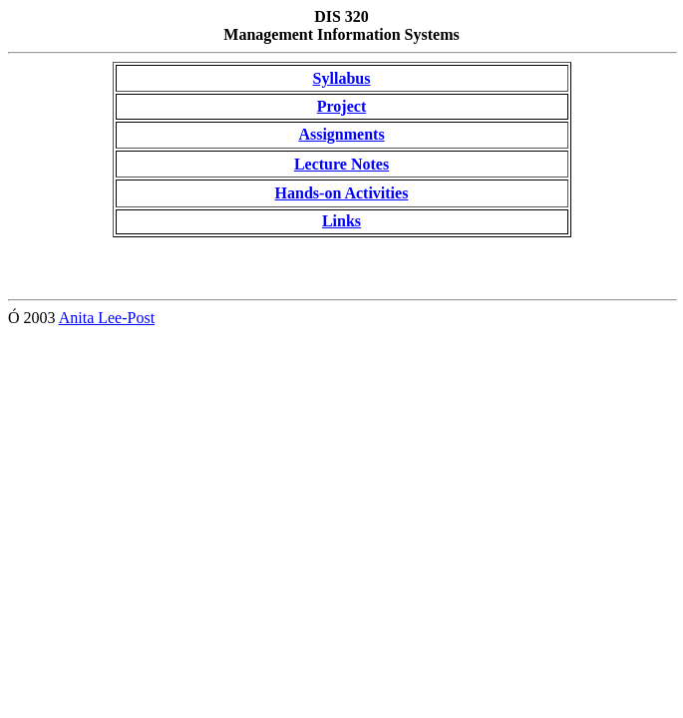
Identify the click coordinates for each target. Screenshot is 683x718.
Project (341, 106)
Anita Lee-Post (107, 317)
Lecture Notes (341, 164)
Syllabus (342, 78)
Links (341, 220)
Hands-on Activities (342, 192)
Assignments (341, 134)
